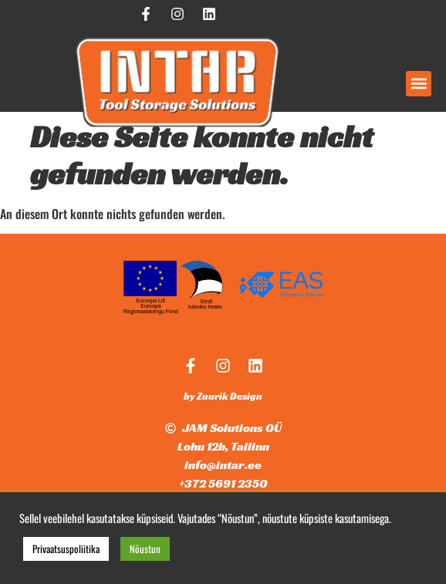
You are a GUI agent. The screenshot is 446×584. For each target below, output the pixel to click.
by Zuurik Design (223, 396)
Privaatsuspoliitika (66, 548)
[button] (418, 83)
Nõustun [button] (145, 548)
